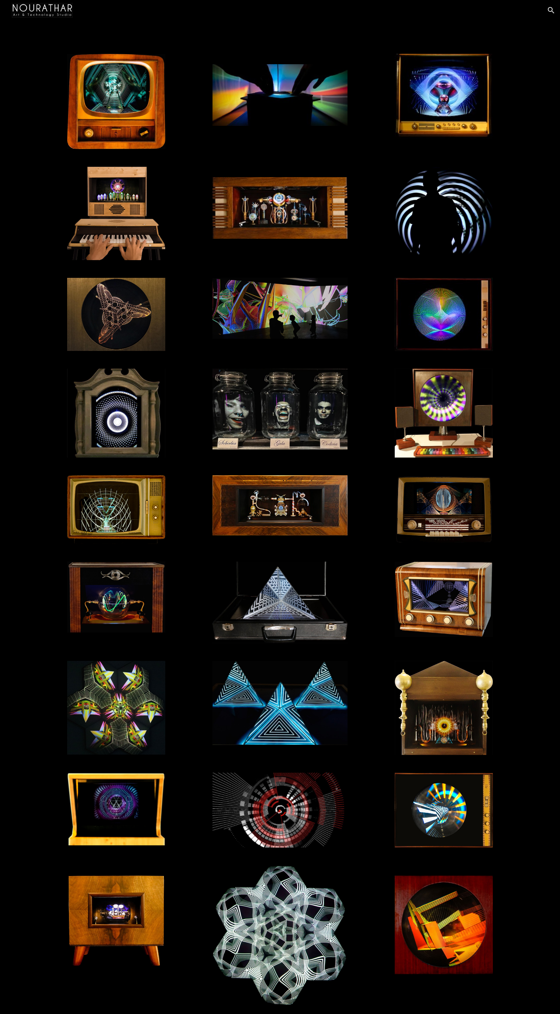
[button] (551, 10)
